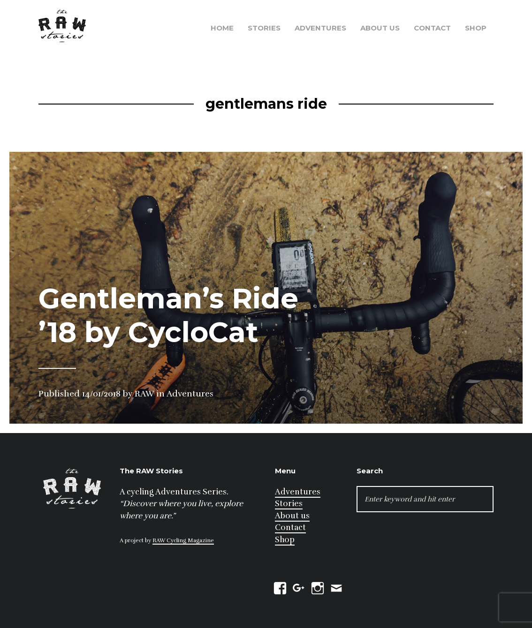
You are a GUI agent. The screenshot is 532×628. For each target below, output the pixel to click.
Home (222, 27)
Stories (264, 27)
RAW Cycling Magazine (183, 540)
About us (380, 27)
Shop (475, 27)
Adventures (320, 27)
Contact (432, 27)
